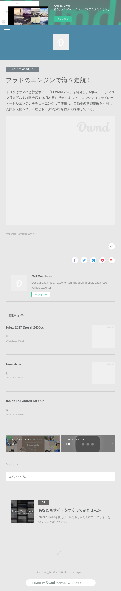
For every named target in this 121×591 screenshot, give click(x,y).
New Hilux (13, 364)
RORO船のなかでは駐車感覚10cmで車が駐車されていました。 (45, 410)
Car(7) (31, 234)
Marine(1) (11, 234)
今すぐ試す (63, 19)
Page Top (60, 553)
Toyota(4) (22, 234)
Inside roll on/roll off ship (25, 401)
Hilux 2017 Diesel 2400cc (25, 327)
